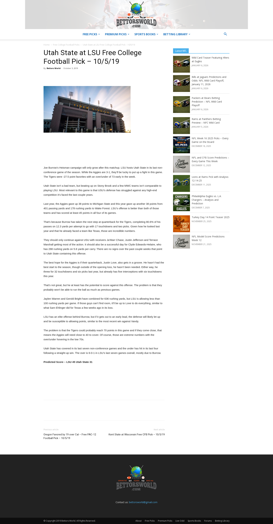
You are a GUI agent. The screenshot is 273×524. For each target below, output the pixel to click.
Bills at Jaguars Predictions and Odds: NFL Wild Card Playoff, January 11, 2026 (209, 80)
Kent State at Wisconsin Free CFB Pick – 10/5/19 (137, 434)
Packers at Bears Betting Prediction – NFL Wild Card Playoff (207, 101)
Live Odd (180, 520)
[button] (225, 34)
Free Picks (91, 34)
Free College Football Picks (66, 44)
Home (47, 44)
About (138, 520)
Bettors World (54, 68)
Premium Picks (117, 34)
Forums (208, 520)
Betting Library (176, 34)
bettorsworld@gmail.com (143, 502)
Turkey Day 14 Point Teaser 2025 (210, 217)
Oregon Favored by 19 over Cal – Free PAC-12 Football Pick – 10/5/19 (70, 436)
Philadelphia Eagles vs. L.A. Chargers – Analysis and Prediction (206, 199)
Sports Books (146, 34)
